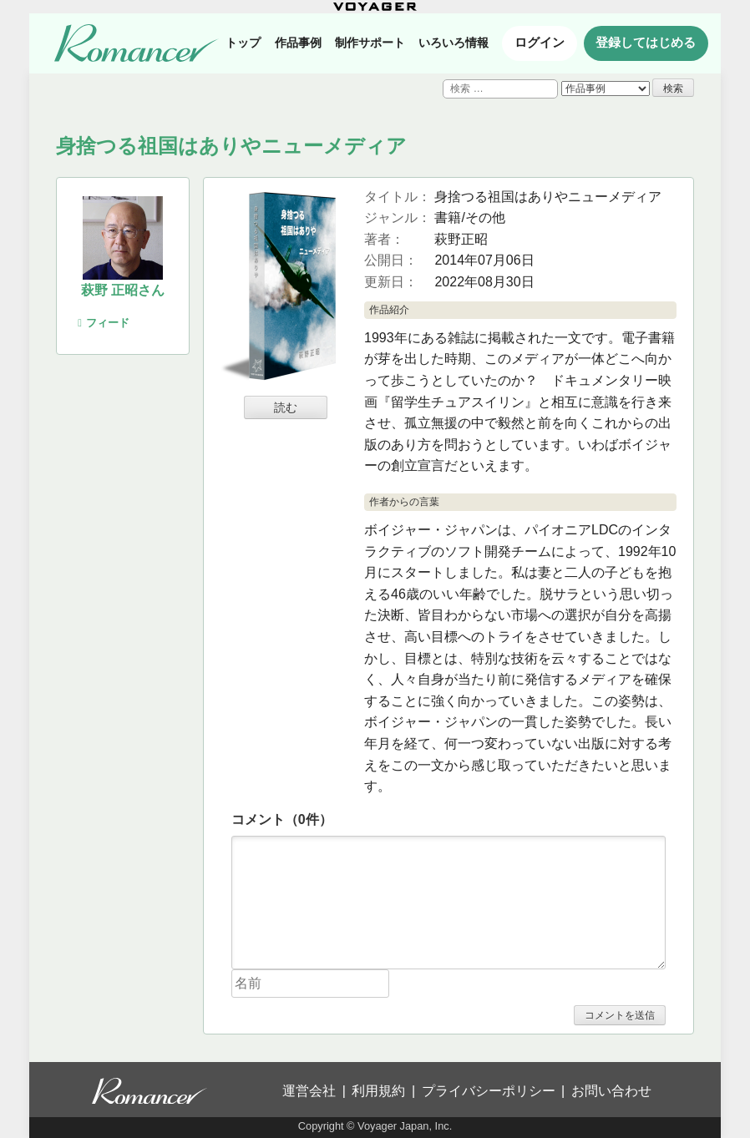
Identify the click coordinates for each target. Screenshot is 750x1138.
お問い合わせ (611, 1091)
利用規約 (378, 1091)
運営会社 (309, 1091)
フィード (103, 322)
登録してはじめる (645, 42)
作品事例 (298, 42)
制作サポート (370, 42)
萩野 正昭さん (123, 290)
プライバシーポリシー (488, 1091)
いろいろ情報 (453, 42)
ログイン (539, 42)
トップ (243, 42)
